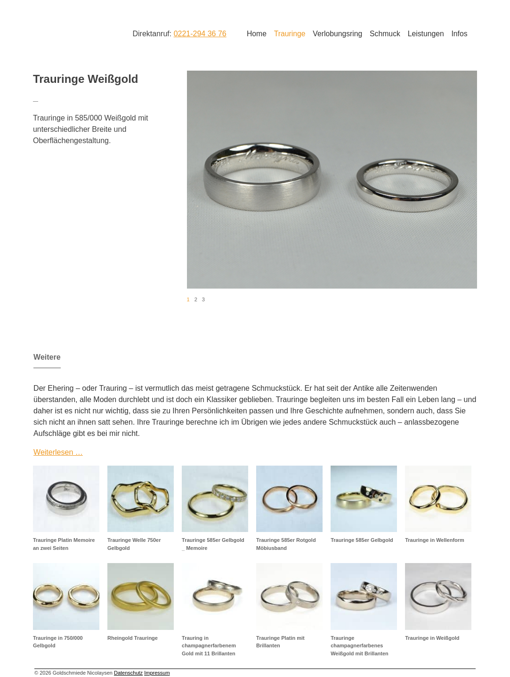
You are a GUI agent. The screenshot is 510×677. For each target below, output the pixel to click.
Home (257, 34)
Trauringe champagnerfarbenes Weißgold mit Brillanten (360, 645)
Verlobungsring (337, 34)
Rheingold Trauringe (132, 638)
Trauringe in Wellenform (434, 540)
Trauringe (290, 34)
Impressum (157, 673)
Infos (459, 34)
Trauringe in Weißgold (432, 638)
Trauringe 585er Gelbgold (362, 540)
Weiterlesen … (58, 452)
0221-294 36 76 (200, 34)
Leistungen (426, 34)
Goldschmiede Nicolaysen (70, 32)
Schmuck (385, 34)
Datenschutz (128, 673)
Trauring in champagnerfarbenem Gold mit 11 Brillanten (209, 645)
